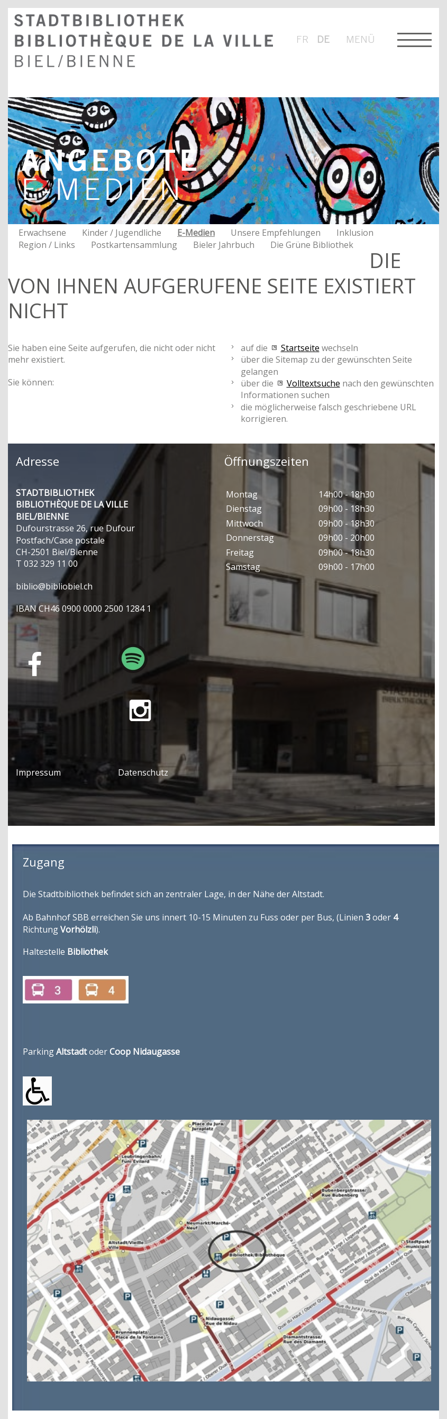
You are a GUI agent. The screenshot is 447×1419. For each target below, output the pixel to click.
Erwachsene (42, 232)
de (323, 39)
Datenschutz (143, 772)
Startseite (300, 348)
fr (302, 39)
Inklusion (354, 232)
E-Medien (196, 232)
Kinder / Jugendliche (121, 232)
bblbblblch (54, 586)
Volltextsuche (313, 383)
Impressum (38, 772)
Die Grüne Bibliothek (311, 245)
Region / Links (47, 245)
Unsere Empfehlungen (276, 232)
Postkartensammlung (134, 245)
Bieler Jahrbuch (223, 245)
